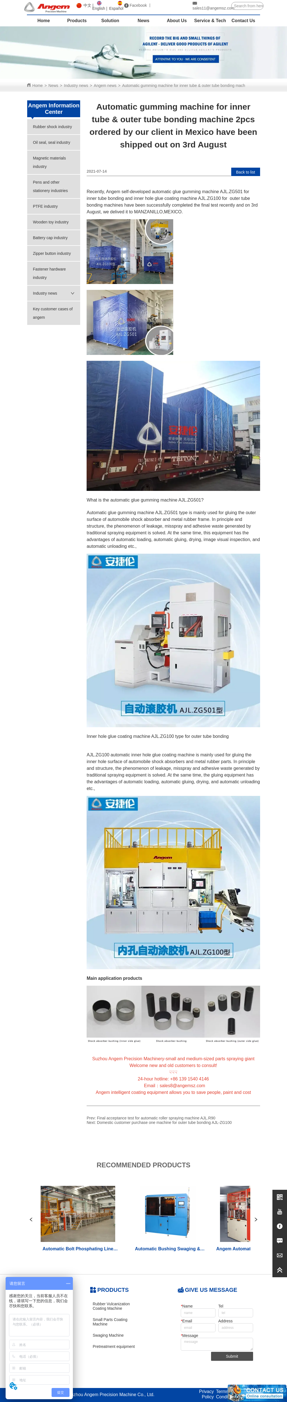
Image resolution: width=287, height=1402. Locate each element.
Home (37, 85)
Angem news (105, 85)
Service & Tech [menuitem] (210, 20)
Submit (232, 1356)
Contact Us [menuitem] (243, 20)
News (53, 85)
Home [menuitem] (43, 20)
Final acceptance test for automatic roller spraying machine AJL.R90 (156, 1118)
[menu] (143, 20)
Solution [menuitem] (110, 20)
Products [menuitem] (77, 20)
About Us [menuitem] (177, 20)
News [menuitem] (143, 20)
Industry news (76, 85)
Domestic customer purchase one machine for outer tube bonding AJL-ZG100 (164, 1122)
